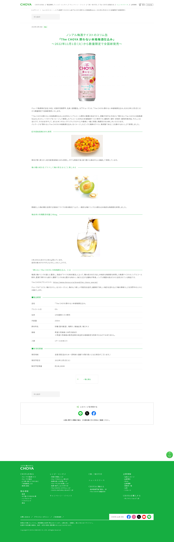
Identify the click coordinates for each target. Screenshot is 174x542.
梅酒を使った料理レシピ (59, 481)
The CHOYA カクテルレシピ (60, 488)
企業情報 (134, 5)
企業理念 (128, 479)
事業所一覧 (128, 486)
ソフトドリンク (26, 501)
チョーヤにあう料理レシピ (60, 483)
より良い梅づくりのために (30, 481)
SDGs (127, 481)
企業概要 (128, 483)
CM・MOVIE (92, 5)
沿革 (126, 488)
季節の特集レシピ (57, 477)
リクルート (128, 490)
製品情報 (50, 5)
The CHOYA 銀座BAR (107, 5)
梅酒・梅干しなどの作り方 (59, 486)
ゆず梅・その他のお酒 (29, 496)
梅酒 (23, 494)
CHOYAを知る (39, 5)
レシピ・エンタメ (61, 5)
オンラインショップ (131, 498)
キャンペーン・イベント (77, 5)
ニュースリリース (122, 5)
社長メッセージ (130, 477)
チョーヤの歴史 (27, 479)
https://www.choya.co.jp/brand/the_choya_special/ (75, 282)
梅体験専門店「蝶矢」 (97, 489)
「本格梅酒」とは (27, 483)
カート (140, 4)
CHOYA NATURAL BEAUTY (61, 490)
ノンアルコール (27, 498)
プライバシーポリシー (42, 517)
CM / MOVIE (95, 474)
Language (149, 4)
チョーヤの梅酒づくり (29, 477)
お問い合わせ (143, 5)
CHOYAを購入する (132, 496)
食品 (23, 503)
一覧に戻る (87, 379)
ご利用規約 (57, 517)
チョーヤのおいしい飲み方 (60, 479)
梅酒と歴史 (25, 486)
